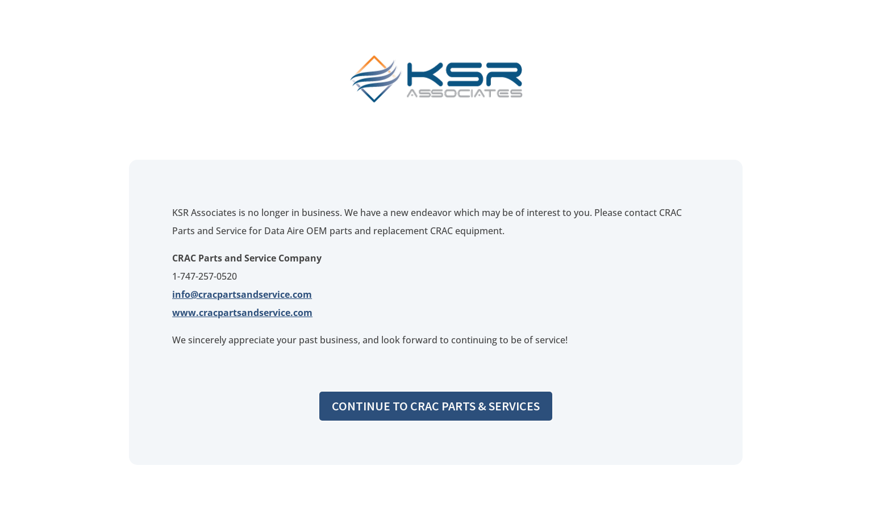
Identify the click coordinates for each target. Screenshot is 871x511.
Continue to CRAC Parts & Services (436, 406)
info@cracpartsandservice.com (242, 294)
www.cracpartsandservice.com (242, 312)
